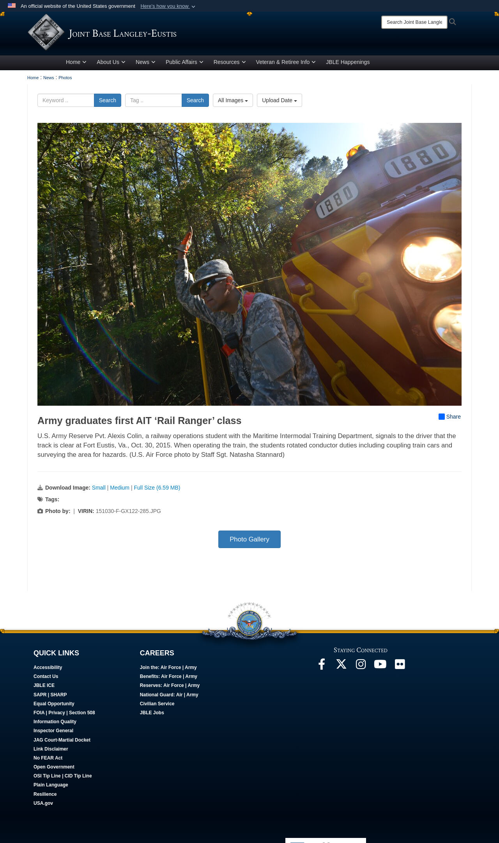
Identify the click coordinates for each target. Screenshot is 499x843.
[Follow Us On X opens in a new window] (341, 668)
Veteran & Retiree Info (286, 63)
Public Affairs (184, 63)
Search (107, 102)
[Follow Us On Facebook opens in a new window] (321, 668)
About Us (111, 63)
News (146, 63)
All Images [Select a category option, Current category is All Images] (233, 102)
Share (450, 418)
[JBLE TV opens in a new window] (380, 668)
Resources (230, 63)
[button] (168, 6)
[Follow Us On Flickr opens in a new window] (399, 668)
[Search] (414, 22)
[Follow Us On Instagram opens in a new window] (360, 668)
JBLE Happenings (348, 63)
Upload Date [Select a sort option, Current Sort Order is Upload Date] (279, 102)
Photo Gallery (249, 541)
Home (76, 63)
